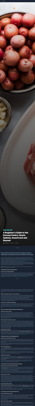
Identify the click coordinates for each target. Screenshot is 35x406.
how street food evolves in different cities (22, 276)
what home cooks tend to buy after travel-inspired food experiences (20, 381)
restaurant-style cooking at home (21, 261)
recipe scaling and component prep (23, 334)
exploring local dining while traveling (9, 276)
